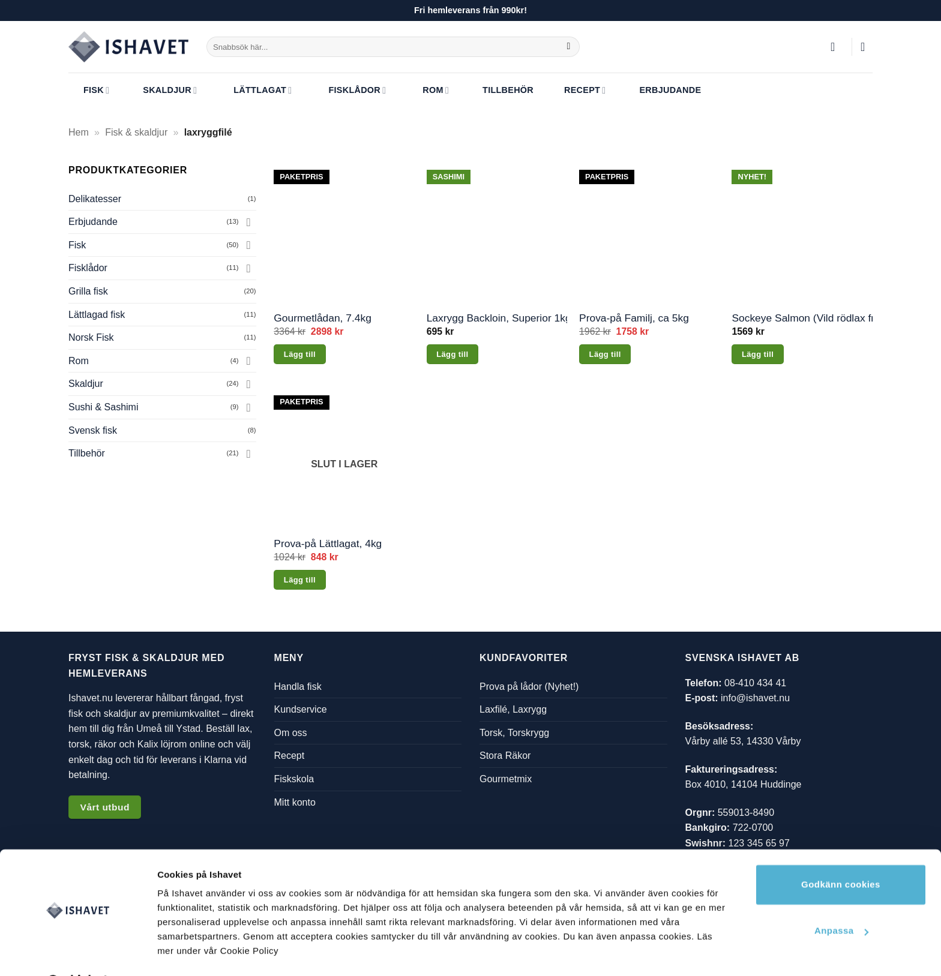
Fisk (88, 91)
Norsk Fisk (91, 337)
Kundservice (300, 709)
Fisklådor (348, 90)
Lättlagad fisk (96, 315)
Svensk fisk (92, 430)
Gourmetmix (506, 779)
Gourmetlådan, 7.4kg (322, 318)
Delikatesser (94, 199)
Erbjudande (662, 91)
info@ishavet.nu (755, 698)
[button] (837, 47)
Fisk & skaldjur (136, 132)
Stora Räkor (505, 755)
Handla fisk (298, 686)
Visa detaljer (184, 952)
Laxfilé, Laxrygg (513, 709)
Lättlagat (253, 90)
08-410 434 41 (755, 682)
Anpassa (841, 899)
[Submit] (569, 47)
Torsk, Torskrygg (514, 732)
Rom (426, 90)
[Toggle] (249, 222)
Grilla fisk (88, 291)
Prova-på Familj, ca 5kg (634, 318)
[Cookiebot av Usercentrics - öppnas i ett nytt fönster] (77, 953)
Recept (577, 91)
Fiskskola (294, 779)
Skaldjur (162, 91)
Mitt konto (295, 802)
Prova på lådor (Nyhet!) (529, 686)
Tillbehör (500, 91)
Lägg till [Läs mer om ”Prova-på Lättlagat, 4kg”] (300, 579)
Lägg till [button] (300, 354)
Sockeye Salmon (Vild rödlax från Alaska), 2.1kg (802, 318)
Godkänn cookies (840, 853)
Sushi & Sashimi (103, 407)
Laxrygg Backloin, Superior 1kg (497, 318)
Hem (78, 132)
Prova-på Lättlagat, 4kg (328, 543)
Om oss (290, 732)
